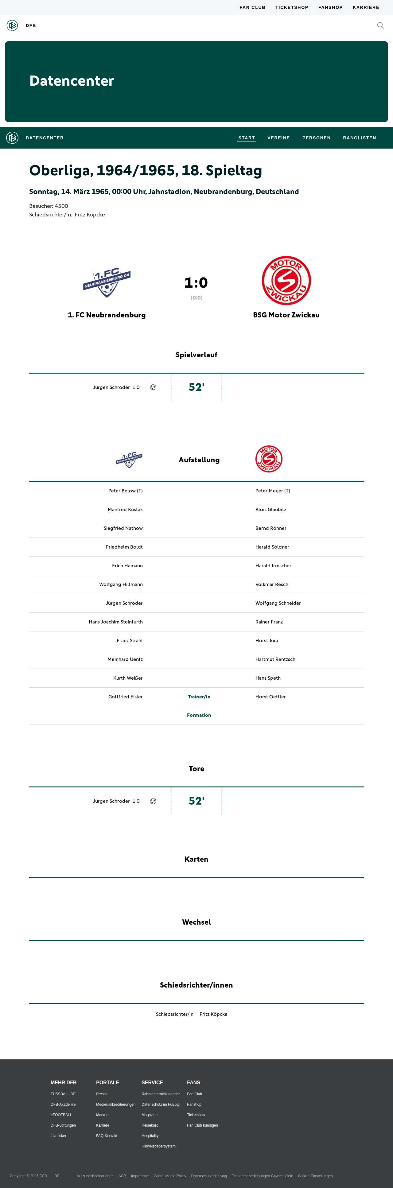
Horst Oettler (270, 696)
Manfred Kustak (125, 509)
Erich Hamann (127, 565)
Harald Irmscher (273, 565)
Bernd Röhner (270, 528)
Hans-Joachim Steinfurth (116, 621)
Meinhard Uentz (125, 659)
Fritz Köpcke (90, 215)
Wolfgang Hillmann (121, 584)
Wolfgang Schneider (278, 603)
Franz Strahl (130, 640)
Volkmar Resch (271, 584)
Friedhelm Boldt (124, 547)
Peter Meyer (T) (272, 490)
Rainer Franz (269, 621)
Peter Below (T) (125, 490)
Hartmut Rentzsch (275, 659)
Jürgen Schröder (111, 387)
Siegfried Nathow (123, 528)
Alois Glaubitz (270, 509)
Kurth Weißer (128, 678)
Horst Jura (266, 640)
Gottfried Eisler (125, 696)
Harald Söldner (272, 547)
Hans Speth (268, 678)
